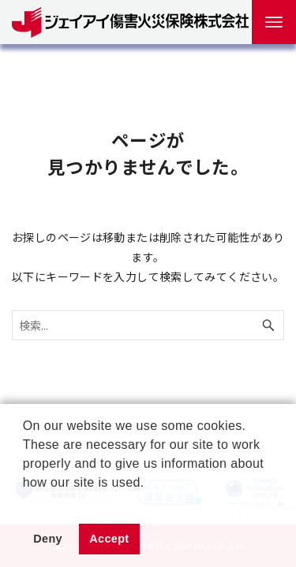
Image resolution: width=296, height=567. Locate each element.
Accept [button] (109, 538)
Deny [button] (47, 538)
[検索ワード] (148, 325)
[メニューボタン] (274, 22)
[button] (25, 502)
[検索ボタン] (268, 325)
